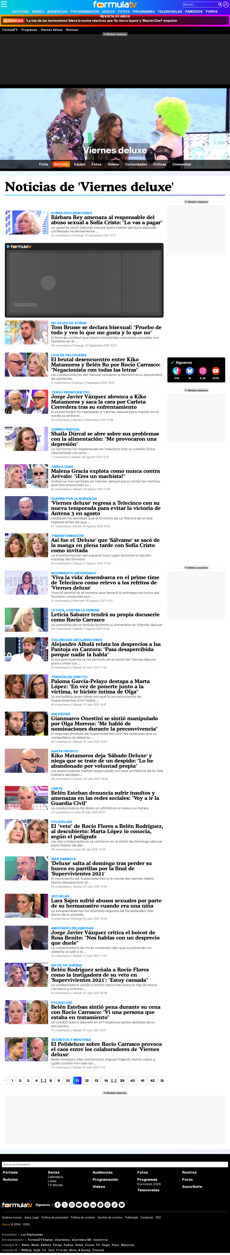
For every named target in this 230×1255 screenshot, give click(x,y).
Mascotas (127, 1245)
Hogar (106, 1245)
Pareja (57, 1245)
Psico (115, 1245)
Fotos (124, 11)
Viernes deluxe (51, 30)
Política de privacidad (54, 1217)
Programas (144, 11)
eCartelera (62, 1240)
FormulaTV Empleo (40, 1240)
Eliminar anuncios (116, 34)
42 (152, 1080)
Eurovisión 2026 (149, 1184)
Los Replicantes (32, 1234)
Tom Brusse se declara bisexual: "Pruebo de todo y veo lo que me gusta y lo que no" (106, 329)
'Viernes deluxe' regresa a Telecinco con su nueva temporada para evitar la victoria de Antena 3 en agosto (106, 508)
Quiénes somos (12, 1217)
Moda (35, 1245)
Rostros (189, 1172)
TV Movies (55, 1185)
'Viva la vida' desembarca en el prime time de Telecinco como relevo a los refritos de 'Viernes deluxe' (105, 582)
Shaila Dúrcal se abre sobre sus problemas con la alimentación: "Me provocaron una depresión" (105, 439)
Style (36, 1250)
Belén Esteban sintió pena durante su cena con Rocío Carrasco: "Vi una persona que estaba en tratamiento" (105, 1012)
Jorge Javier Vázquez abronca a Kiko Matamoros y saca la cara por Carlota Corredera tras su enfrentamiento (98, 401)
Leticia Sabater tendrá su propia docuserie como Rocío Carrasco (105, 617)
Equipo (80, 164)
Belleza (46, 1245)
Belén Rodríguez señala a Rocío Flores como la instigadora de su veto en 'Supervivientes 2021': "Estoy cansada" (100, 974)
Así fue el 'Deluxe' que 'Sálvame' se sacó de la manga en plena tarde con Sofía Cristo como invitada (105, 545)
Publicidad (131, 1217)
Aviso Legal (31, 1217)
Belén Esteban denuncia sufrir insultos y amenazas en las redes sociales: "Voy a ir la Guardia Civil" (105, 798)
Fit (98, 1245)
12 (86, 1080)
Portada (10, 1172)
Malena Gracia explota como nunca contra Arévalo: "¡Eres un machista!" (105, 473)
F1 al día (61, 1250)
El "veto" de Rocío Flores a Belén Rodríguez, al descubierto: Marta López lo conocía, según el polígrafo (107, 831)
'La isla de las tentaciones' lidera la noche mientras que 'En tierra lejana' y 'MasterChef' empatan (90, 20)
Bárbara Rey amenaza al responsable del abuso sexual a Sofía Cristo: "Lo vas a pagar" (106, 219)
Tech (51, 1250)
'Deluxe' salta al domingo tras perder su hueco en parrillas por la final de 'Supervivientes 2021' (101, 868)
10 (68, 1080)
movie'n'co (100, 1240)
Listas (52, 1181)
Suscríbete (192, 1186)
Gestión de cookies (109, 1217)
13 (96, 1080)
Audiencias (57, 11)
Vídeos (108, 11)
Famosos (194, 11)
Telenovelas (170, 11)
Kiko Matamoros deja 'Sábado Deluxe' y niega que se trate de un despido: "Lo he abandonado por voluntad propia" (102, 760)
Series (38, 11)
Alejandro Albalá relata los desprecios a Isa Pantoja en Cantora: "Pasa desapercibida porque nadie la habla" (106, 649)
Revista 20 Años (115, 16)
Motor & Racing (79, 1250)
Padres (68, 1245)
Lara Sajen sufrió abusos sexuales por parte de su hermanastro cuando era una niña (106, 903)
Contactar (146, 1217)
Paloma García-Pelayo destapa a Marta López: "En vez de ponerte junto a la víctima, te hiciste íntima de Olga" (100, 686)
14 (106, 1080)
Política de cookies (83, 1217)
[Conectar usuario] (226, 4)
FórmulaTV (10, 30)
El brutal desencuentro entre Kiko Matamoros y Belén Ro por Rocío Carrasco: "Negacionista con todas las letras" (105, 364)
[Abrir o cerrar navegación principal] (4, 4)
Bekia (25, 1245)
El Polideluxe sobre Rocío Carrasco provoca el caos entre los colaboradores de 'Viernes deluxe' (106, 1049)
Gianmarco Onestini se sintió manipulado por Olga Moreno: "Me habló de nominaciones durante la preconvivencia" (104, 723)
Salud (79, 1245)
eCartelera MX (81, 1240)
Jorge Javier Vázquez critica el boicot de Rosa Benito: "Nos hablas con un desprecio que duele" (105, 937)
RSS (158, 1217)
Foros (212, 11)
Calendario (55, 1177)
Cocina (89, 1245)
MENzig (26, 1250)
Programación (85, 11)
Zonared (98, 1250)
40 (132, 1080)
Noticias (21, 11)
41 (142, 1080)
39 (122, 1080)
